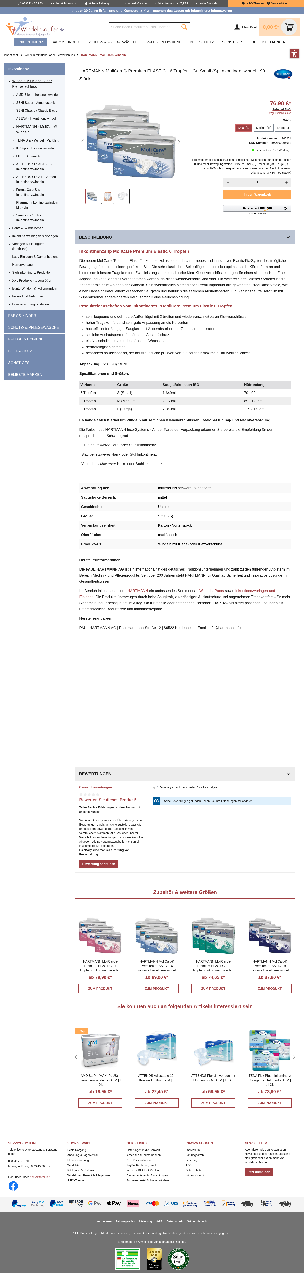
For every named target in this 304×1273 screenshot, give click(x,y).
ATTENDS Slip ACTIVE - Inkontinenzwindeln (34, 166)
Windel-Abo (74, 1165)
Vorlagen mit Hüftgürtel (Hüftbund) (28, 246)
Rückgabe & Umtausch (81, 1170)
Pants (219, 591)
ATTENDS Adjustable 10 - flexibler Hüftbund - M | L (156, 1078)
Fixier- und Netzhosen (28, 296)
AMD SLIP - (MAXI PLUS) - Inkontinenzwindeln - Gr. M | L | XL (100, 1080)
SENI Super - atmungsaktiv (36, 102)
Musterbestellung (78, 1160)
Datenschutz (193, 1170)
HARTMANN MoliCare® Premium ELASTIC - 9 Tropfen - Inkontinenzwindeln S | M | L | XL (270, 966)
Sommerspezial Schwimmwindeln (148, 1180)
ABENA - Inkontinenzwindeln (37, 118)
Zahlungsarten (195, 1155)
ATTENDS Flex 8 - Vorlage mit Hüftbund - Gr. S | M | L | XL (213, 1078)
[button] (257, 210)
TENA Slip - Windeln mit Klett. (37, 140)
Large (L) (283, 127)
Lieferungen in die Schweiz (143, 1150)
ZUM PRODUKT (100, 988)
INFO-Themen (76, 1180)
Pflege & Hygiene (25, 339)
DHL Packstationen (139, 1160)
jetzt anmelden (259, 1172)
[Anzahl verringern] (228, 182)
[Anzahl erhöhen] (287, 182)
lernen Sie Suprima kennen (144, 1155)
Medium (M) (263, 127)
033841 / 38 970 (32, 3)
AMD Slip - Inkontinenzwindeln (38, 94)
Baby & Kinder (22, 316)
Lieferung (191, 1160)
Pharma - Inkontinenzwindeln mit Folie (37, 205)
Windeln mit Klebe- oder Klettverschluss (32, 84)
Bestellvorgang (76, 1150)
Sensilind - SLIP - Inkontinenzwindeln (30, 218)
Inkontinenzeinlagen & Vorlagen (35, 236)
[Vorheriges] (82, 141)
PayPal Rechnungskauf (141, 1165)
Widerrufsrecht (195, 1175)
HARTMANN (137, 591)
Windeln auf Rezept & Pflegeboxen (89, 1175)
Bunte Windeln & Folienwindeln (34, 288)
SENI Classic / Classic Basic (36, 110)
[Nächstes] (179, 141)
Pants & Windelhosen (27, 228)
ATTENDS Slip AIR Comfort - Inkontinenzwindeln (37, 179)
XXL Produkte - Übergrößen (32, 280)
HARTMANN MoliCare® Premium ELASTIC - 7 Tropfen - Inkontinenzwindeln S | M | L (100, 966)
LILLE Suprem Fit (29, 156)
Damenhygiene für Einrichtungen (147, 1175)
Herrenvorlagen (23, 264)
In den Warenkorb (257, 194)
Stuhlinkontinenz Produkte (31, 272)
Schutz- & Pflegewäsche (33, 327)
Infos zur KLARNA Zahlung (143, 1170)
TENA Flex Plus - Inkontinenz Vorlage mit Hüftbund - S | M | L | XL (269, 1080)
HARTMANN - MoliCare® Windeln (36, 129)
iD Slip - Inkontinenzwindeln (36, 148)
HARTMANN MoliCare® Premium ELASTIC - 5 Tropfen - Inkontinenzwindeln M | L (213, 966)
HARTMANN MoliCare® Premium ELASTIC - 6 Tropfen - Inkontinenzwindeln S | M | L (157, 966)
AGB (189, 1165)
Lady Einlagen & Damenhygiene (35, 256)
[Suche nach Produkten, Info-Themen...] (144, 27)
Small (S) (244, 127)
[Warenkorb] (279, 27)
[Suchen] (184, 27)
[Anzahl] (257, 182)
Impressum (193, 1150)
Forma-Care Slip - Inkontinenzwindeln (30, 192)
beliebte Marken (25, 375)
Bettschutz (20, 351)
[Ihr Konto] (246, 27)
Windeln (206, 591)
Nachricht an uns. (66, 3)
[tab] (185, 237)
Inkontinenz (18, 69)
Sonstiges (18, 363)
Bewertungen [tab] (185, 773)
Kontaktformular (39, 1177)
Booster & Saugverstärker (30, 304)
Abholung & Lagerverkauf (83, 1155)
